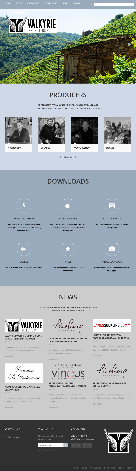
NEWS (65, 3)
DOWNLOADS (51, 3)
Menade (110, 148)
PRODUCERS (33, 3)
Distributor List (13, 437)
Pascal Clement (82, 148)
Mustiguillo (14, 148)
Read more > (9, 356)
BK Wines (45, 148)
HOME (7, 3)
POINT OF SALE (68, 218)
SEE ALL (68, 157)
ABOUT (77, 3)
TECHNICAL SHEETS (24, 218)
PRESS (67, 261)
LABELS (24, 261)
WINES (19, 3)
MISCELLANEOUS (112, 261)
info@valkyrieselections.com (82, 439)
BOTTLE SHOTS (112, 218)
